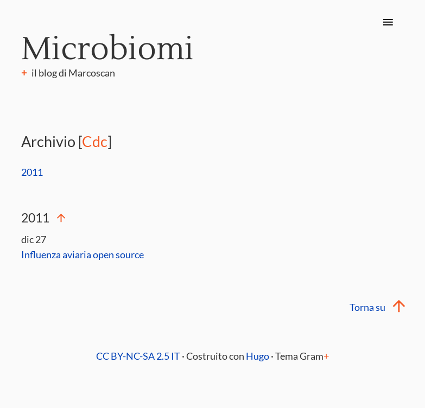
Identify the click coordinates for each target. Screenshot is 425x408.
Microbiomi (107, 49)
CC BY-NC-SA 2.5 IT (138, 356)
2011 (32, 172)
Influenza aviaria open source (82, 254)
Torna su (377, 307)
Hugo (257, 356)
